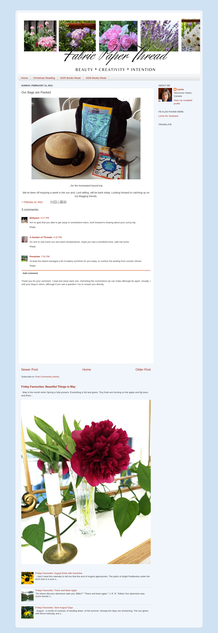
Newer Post (29, 369)
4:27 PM (45, 218)
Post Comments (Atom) (47, 376)
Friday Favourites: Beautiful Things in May (48, 386)
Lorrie (180, 89)
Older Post (143, 369)
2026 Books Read (96, 77)
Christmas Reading (44, 77)
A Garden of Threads (41, 237)
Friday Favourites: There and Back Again (56, 590)
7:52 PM (45, 256)
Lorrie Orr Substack (168, 116)
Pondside (35, 256)
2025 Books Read (70, 77)
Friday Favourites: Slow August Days (54, 607)
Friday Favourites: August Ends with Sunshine (58, 573)
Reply (33, 227)
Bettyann (35, 218)
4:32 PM (57, 237)
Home (24, 77)
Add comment (30, 273)
